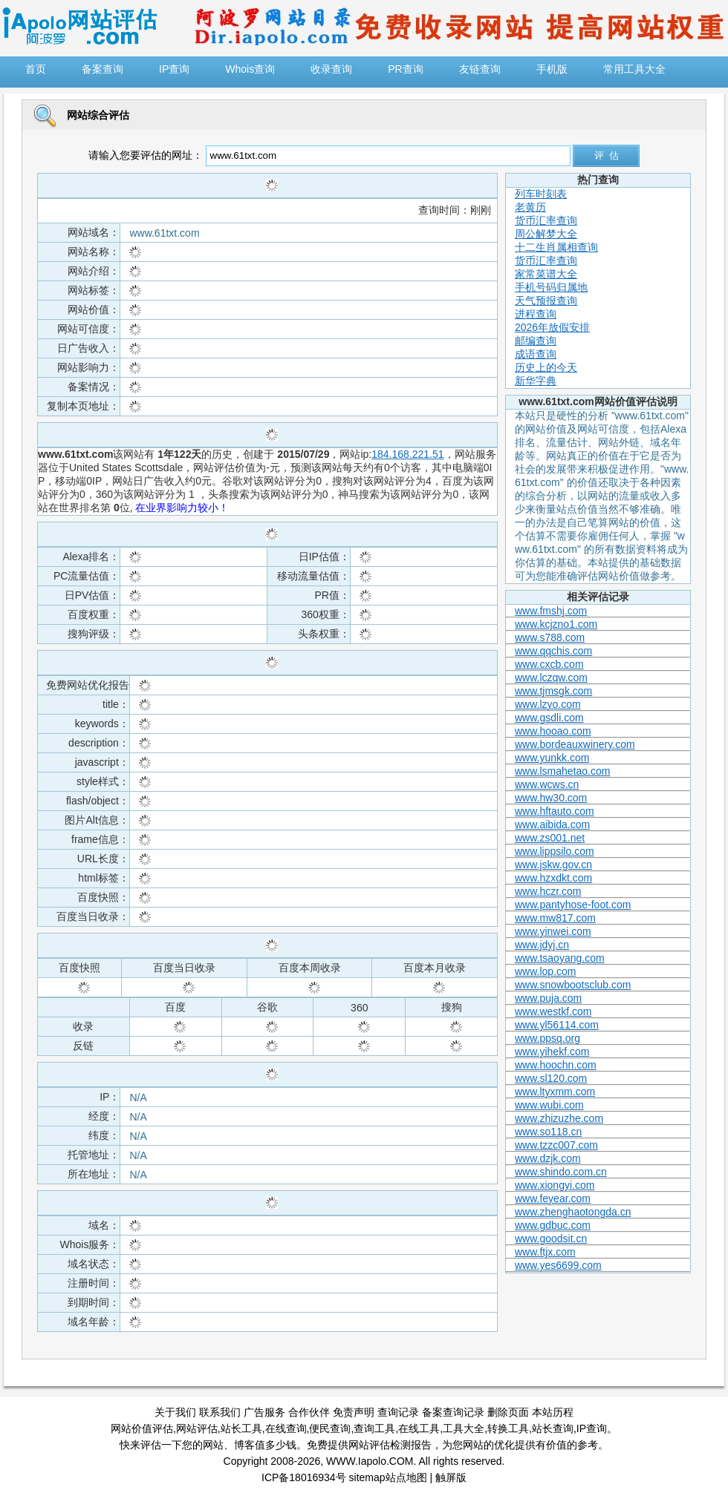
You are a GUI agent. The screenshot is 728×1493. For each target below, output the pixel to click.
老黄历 (530, 207)
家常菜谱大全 (546, 274)
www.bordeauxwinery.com (575, 744)
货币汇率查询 (546, 220)
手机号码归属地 (551, 287)
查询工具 (374, 1428)
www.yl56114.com (557, 1025)
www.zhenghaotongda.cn (573, 1212)
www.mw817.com (555, 918)
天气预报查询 (546, 300)
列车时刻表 (541, 194)
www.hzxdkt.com (553, 878)
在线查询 (286, 1428)
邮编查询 (535, 341)
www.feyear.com (553, 1198)
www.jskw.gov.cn (553, 864)
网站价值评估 (142, 1428)
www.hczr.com (548, 891)
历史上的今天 (546, 367)
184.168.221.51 (407, 454)
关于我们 (175, 1412)
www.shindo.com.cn (561, 1172)
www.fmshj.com (551, 611)
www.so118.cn (548, 1132)
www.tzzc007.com (556, 1145)
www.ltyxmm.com (555, 1091)
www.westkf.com (553, 1011)
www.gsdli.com (549, 717)
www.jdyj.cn (542, 945)
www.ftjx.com (545, 1252)
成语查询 (535, 354)
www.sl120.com (551, 1078)
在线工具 (419, 1428)
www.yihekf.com (552, 1051)
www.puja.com (548, 998)
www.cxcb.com (549, 664)
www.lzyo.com (548, 704)
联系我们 (220, 1412)
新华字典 (535, 381)
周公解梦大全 (546, 234)
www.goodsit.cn (551, 1238)
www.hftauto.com (554, 811)
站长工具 (241, 1428)
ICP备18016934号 (303, 1477)
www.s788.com (550, 637)
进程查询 (535, 314)
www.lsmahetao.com (562, 771)
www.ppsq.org (547, 1038)
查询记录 (398, 1412)
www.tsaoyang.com (560, 958)
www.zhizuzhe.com (559, 1118)
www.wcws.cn (547, 784)
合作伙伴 (309, 1412)
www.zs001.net (550, 838)
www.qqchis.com (553, 651)
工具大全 (463, 1428)
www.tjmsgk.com (553, 691)
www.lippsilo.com (554, 851)
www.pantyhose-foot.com (573, 904)
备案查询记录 (453, 1412)
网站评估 (197, 1428)
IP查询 (591, 1428)
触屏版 (451, 1477)
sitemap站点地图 (388, 1477)
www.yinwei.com (553, 931)
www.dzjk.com (548, 1158)
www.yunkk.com (552, 758)
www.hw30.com (551, 798)
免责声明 (353, 1412)
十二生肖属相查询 (556, 247)
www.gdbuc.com (553, 1225)
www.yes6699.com (558, 1265)
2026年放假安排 (552, 327)
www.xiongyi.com (554, 1185)
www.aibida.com (552, 824)
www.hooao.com (553, 731)
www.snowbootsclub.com (573, 985)
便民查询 (330, 1428)
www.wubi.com (549, 1105)
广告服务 (264, 1412)
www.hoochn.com (556, 1065)
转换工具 (508, 1428)
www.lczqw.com (551, 677)
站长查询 (552, 1428)
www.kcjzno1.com (556, 624)
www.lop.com (545, 971)
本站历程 (552, 1412)
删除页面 (508, 1412)
